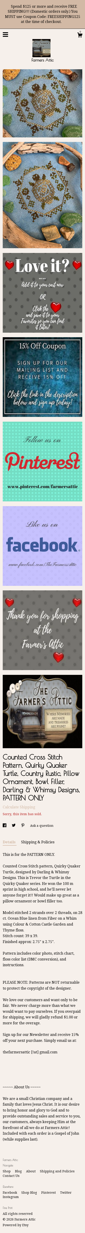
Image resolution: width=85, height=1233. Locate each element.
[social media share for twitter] (14, 825)
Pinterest (49, 1192)
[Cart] (79, 35)
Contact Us (11, 1176)
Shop (7, 1171)
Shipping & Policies (37, 842)
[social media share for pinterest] (23, 825)
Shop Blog (29, 1192)
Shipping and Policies (57, 1171)
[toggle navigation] (5, 34)
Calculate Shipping (19, 807)
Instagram (11, 1197)
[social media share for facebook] (5, 825)
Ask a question (41, 825)
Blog (19, 1171)
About (31, 1171)
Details (10, 842)
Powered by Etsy (16, 1225)
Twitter (66, 1192)
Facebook (10, 1192)
